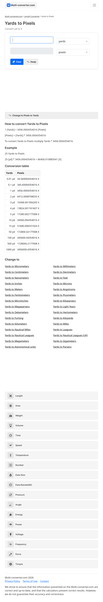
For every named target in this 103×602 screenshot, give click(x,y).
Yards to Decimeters (64, 272)
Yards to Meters (14, 289)
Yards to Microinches (16, 300)
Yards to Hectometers (65, 312)
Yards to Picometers (64, 295)
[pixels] (31, 51)
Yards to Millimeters (64, 266)
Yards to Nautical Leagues (19, 335)
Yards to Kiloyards (63, 318)
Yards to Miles (61, 323)
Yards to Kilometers (16, 323)
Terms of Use (30, 581)
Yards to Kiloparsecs (64, 300)
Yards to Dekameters (16, 312)
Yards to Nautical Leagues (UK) (70, 335)
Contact (44, 581)
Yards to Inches (13, 283)
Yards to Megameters (17, 341)
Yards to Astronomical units (20, 346)
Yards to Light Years (64, 306)
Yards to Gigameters (64, 341)
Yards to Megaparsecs (17, 306)
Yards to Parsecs (62, 346)
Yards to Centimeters (16, 272)
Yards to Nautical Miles (17, 329)
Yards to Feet (60, 277)
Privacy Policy (12, 581)
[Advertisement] (51, 90)
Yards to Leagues (62, 329)
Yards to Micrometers (17, 266)
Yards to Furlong (14, 318)
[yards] (31, 40)
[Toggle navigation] (94, 5)
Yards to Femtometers (17, 295)
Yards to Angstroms (64, 289)
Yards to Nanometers (17, 277)
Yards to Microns (62, 283)
